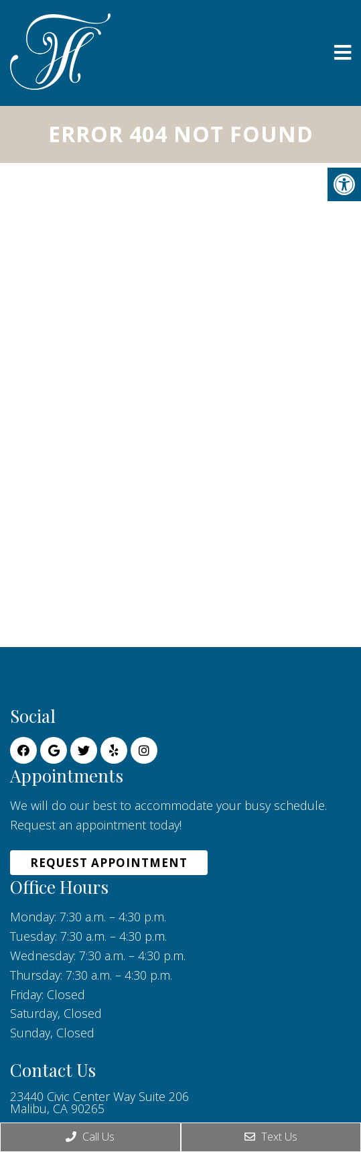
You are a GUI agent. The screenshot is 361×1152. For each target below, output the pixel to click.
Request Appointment (109, 862)
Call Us (90, 1136)
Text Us (270, 1136)
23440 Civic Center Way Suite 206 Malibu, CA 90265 (99, 1102)
